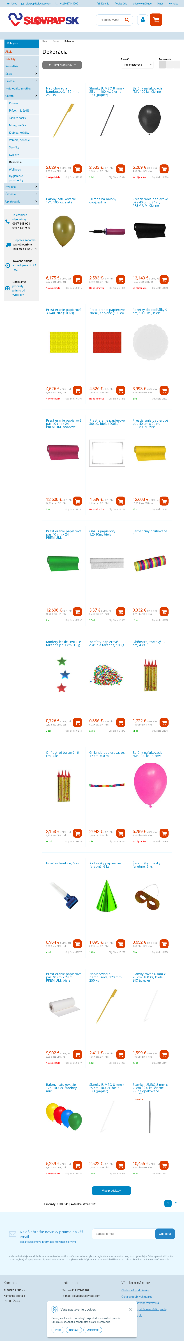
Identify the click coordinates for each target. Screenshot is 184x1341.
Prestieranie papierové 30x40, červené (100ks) (107, 311)
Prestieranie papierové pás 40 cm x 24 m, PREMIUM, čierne (150, 202)
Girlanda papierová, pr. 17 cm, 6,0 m (107, 754)
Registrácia (121, 3)
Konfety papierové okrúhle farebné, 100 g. (107, 643)
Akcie (8, 51)
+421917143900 (68, 3)
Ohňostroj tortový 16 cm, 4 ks (62, 754)
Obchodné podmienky (135, 1290)
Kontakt (173, 3)
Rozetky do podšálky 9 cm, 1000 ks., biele (150, 311)
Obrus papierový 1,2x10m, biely (102, 532)
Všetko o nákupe (142, 3)
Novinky (10, 59)
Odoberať (165, 1233)
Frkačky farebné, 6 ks (62, 863)
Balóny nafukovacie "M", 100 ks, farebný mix (61, 1087)
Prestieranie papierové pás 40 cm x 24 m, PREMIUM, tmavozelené (63, 536)
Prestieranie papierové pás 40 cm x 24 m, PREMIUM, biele (63, 977)
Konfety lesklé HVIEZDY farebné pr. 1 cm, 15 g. (64, 643)
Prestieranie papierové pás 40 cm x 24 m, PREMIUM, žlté (150, 423)
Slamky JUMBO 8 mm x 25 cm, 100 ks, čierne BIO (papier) (106, 91)
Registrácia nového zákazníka (140, 1303)
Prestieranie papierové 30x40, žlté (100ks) (63, 311)
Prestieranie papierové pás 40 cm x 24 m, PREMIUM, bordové (63, 423)
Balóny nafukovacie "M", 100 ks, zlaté (61, 200)
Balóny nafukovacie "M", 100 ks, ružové (147, 754)
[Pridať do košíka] (77, 168)
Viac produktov (111, 1190)
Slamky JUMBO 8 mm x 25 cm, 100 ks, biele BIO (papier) (106, 1087)
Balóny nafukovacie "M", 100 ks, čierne (147, 90)
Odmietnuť (93, 1329)
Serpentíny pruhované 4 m (150, 532)
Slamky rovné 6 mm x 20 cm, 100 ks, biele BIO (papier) (149, 977)
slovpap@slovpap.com (38, 3)
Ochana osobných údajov (136, 1296)
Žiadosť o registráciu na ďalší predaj (144, 1309)
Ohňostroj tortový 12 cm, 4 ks (149, 643)
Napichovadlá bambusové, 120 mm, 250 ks (106, 977)
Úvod (14, 3)
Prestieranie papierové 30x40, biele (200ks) (107, 422)
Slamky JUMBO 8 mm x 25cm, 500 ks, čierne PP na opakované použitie (150, 1089)
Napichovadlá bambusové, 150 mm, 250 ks (62, 91)
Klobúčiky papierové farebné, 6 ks (105, 865)
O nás (160, 3)
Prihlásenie (103, 3)
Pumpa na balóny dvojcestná (102, 200)
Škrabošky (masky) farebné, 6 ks (147, 865)
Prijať (58, 1329)
